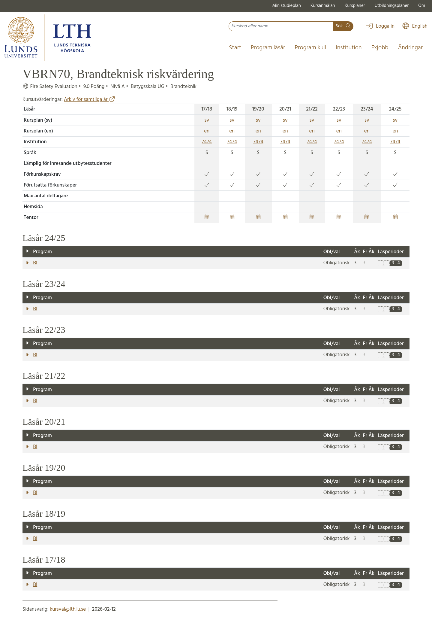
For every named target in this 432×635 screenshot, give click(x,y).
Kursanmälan (322, 5)
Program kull (310, 48)
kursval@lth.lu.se (68, 609)
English (415, 26)
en (206, 131)
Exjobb (379, 48)
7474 (207, 142)
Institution (349, 48)
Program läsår (268, 48)
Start (235, 48)
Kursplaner (355, 5)
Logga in (379, 26)
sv (206, 120)
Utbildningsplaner (392, 5)
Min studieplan (286, 5)
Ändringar (410, 48)
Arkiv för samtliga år (89, 100)
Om (421, 5)
